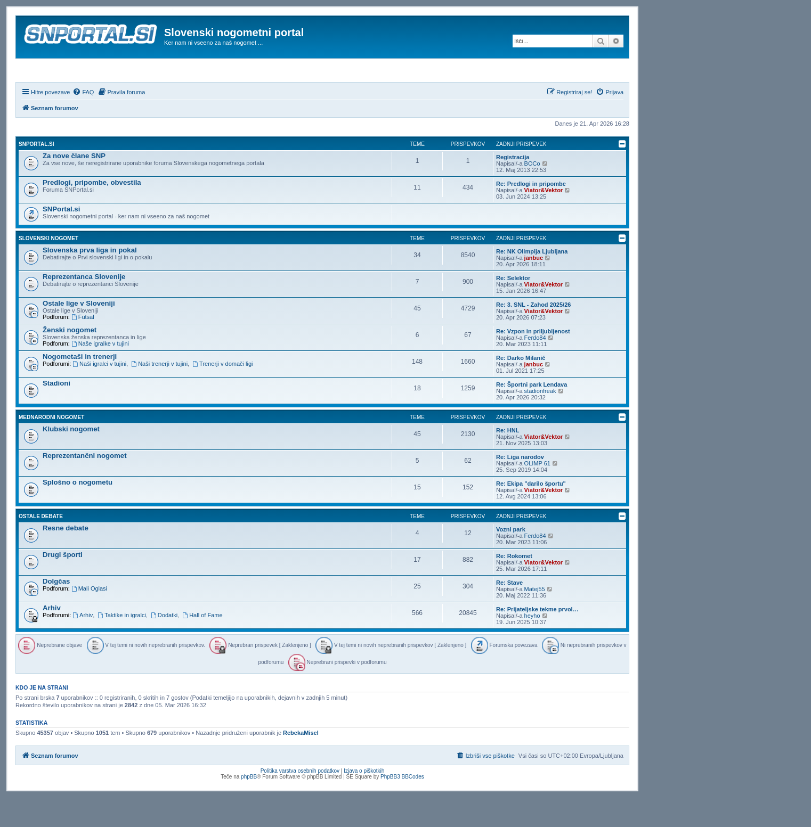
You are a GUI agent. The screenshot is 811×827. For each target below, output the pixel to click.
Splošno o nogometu (77, 511)
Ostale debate (41, 545)
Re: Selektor (513, 307)
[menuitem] (83, 120)
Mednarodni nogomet (51, 446)
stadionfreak (540, 419)
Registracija (512, 186)
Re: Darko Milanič (520, 386)
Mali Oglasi (89, 617)
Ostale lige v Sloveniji (79, 332)
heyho (532, 644)
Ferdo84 (535, 366)
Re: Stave (509, 611)
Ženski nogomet (69, 359)
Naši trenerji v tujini (159, 392)
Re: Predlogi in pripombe (531, 212)
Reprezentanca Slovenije (84, 305)
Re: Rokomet (514, 585)
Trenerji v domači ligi (222, 392)
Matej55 (534, 618)
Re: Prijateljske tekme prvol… (537, 638)
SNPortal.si (36, 173)
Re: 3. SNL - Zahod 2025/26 (533, 333)
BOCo (532, 192)
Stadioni (56, 412)
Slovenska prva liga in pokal (90, 279)
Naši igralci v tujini (99, 392)
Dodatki (164, 644)
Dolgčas (56, 610)
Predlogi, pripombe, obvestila (92, 211)
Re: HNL (507, 459)
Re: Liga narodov (520, 485)
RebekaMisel (301, 762)
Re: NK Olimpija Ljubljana (531, 280)
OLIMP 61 (537, 492)
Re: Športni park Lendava (531, 413)
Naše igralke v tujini (100, 372)
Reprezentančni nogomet (85, 484)
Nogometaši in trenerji (80, 385)
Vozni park (510, 558)
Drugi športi (63, 583)
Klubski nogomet (71, 458)
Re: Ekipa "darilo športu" (531, 512)
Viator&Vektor (543, 219)
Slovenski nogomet (48, 267)
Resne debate (65, 557)
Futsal (82, 345)
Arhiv (52, 637)
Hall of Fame (202, 644)
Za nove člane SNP (74, 185)
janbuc (533, 286)
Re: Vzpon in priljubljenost (533, 360)
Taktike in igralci (121, 644)
